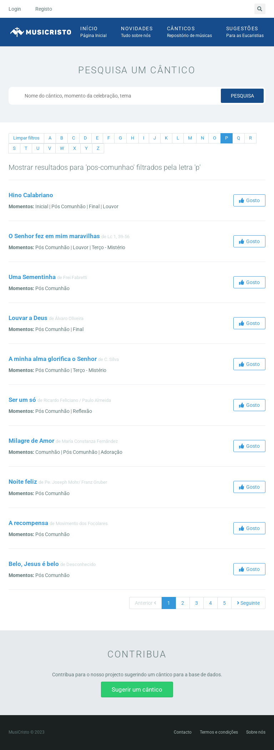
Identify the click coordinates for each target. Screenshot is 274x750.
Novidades (137, 32)
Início (93, 32)
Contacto (183, 732)
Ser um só (22, 399)
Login (15, 9)
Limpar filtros (26, 138)
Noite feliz (23, 481)
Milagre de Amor (31, 440)
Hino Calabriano (31, 195)
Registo (43, 9)
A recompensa (28, 522)
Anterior (145, 603)
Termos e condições (219, 732)
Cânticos (189, 32)
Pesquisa (242, 96)
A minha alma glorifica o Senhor (53, 358)
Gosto (249, 200)
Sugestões (245, 32)
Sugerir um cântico (137, 689)
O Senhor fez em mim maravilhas (54, 236)
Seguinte (248, 603)
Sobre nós (255, 732)
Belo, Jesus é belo (34, 563)
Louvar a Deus (28, 317)
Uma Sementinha (32, 276)
